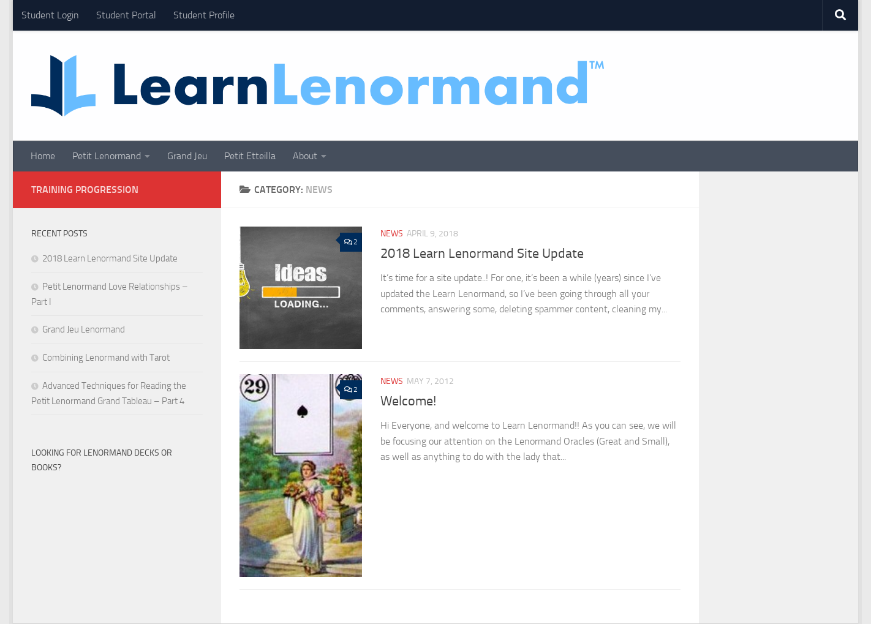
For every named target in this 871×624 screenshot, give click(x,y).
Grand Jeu (187, 156)
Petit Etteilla (250, 156)
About (305, 156)
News (391, 233)
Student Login (50, 15)
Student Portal (126, 15)
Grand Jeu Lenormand (83, 329)
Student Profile (204, 15)
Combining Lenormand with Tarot (106, 357)
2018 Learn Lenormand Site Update (482, 253)
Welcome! (408, 401)
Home (43, 156)
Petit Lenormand (106, 156)
